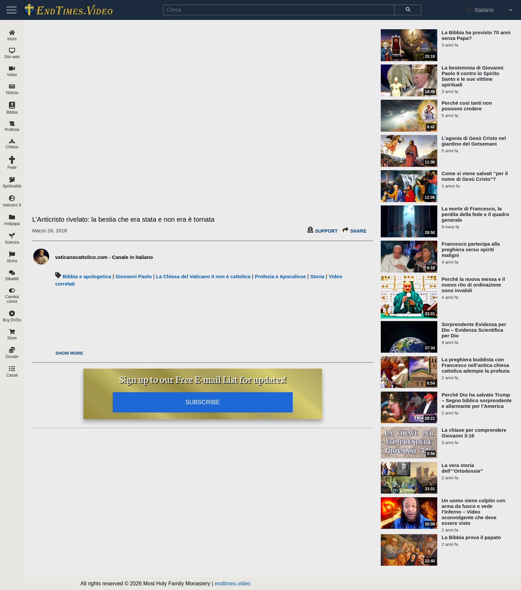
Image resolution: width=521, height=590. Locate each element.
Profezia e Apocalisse (280, 276)
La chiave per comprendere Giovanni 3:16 (474, 432)
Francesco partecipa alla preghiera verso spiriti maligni (471, 249)
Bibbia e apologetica (86, 276)
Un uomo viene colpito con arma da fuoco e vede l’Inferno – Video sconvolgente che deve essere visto (473, 512)
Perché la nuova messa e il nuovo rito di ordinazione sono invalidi (473, 284)
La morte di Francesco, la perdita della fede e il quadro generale (475, 214)
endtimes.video (233, 583)
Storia (317, 276)
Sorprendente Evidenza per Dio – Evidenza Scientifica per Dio (474, 329)
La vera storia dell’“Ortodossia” (462, 468)
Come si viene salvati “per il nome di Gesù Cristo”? (475, 176)
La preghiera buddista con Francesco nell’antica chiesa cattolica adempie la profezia (475, 365)
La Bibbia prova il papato (471, 537)
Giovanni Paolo (133, 276)
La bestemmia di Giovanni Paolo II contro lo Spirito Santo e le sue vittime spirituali (472, 76)
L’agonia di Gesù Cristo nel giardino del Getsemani (474, 141)
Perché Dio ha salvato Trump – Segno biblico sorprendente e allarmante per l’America (477, 400)
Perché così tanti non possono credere (467, 105)
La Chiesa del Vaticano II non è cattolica (203, 276)
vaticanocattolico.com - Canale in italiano (104, 257)
